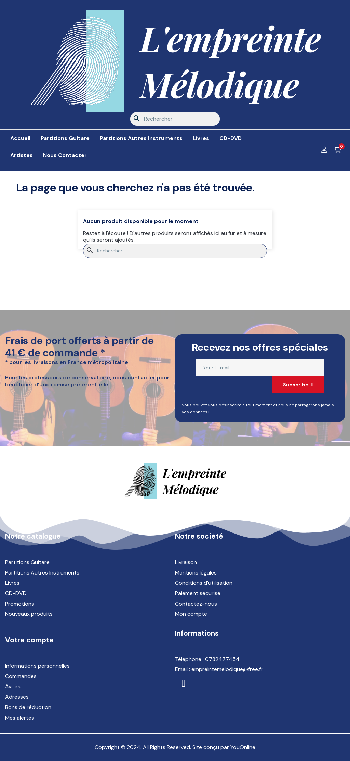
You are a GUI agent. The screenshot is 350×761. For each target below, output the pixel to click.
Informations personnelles (37, 665)
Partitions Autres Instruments (42, 572)
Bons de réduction (28, 707)
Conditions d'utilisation (203, 582)
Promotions (19, 603)
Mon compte (191, 614)
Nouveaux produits (29, 614)
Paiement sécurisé (197, 593)
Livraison (186, 562)
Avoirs (13, 686)
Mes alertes (19, 717)
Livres (12, 582)
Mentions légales (196, 572)
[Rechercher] (175, 119)
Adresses (17, 697)
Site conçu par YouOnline (223, 747)
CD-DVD (16, 593)
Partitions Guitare (27, 562)
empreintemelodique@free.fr (227, 669)
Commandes (21, 676)
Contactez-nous (196, 603)
